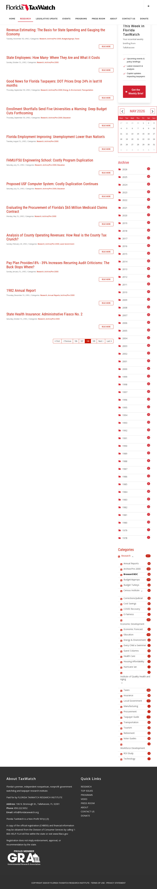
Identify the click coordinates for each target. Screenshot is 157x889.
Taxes (77, 38)
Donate (144, 19)
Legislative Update (47, 19)
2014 (124, 261)
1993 (124, 422)
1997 (124, 392)
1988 (124, 461)
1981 (124, 515)
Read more (106, 46)
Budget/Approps (68, 38)
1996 (124, 399)
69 (149, 640)
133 (148, 635)
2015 (124, 253)
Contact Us (128, 19)
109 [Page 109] (93, 341)
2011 (124, 284)
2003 (124, 346)
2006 (124, 323)
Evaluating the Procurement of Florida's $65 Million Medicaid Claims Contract (56, 209)
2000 (124, 369)
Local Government (67, 244)
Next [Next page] (100, 341)
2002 (124, 353)
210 (148, 580)
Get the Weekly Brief (134, 91)
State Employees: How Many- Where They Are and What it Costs (53, 57)
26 (149, 728)
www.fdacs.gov (60, 833)
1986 (124, 476)
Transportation (87, 90)
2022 (124, 200)
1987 (124, 468)
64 (149, 585)
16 (149, 744)
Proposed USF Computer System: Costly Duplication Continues (52, 184)
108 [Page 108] (87, 341)
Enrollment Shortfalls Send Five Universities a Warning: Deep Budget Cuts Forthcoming (56, 111)
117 (148, 717)
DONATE (85, 815)
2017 (124, 238)
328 (148, 569)
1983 (124, 499)
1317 (148, 556)
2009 (124, 299)
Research (25, 19)
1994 (124, 415)
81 (149, 603)
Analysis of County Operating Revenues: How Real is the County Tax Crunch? (56, 237)
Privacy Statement (116, 883)
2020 (124, 215)
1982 (124, 507)
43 (149, 563)
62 (149, 722)
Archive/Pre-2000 (54, 38)
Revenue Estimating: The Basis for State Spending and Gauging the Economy (55, 32)
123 (148, 701)
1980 (124, 522)
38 (149, 574)
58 (149, 651)
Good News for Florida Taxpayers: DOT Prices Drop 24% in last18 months (54, 83)
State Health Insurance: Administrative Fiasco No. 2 (44, 314)
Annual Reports (54, 295)
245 (148, 620)
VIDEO (84, 799)
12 (149, 661)
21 (149, 609)
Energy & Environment (72, 90)
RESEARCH (86, 786)
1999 (124, 376)
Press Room (98, 19)
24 (149, 738)
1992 (124, 430)
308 (148, 690)
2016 (124, 246)
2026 (124, 169)
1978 (124, 538)
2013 (124, 269)
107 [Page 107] (81, 341)
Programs (81, 19)
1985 (124, 484)
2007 (124, 315)
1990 (124, 445)
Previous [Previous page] (67, 341)
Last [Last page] (108, 341)
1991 (124, 438)
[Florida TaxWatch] (31, 6)
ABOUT (84, 807)
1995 (124, 407)
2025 (124, 177)
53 (149, 598)
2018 (124, 230)
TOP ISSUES (87, 790)
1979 (124, 530)
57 (149, 656)
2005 (124, 330)
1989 (124, 453)
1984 (124, 492)
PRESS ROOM (88, 803)
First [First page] (58, 341)
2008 (124, 307)
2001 (124, 361)
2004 (124, 338)
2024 (124, 184)
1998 (124, 384)
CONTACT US (87, 811)
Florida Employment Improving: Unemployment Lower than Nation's (55, 137)
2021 (124, 207)
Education (67, 117)
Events (67, 19)
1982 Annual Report (21, 290)
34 (149, 695)
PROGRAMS (87, 794)
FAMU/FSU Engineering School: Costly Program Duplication (49, 160)
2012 (124, 276)
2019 (124, 223)
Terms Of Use (98, 883)
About (113, 19)
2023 (124, 192)
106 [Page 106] (76, 341)
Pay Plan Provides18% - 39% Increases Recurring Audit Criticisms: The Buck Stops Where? (57, 265)
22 (149, 733)
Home (12, 19)
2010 (124, 292)
